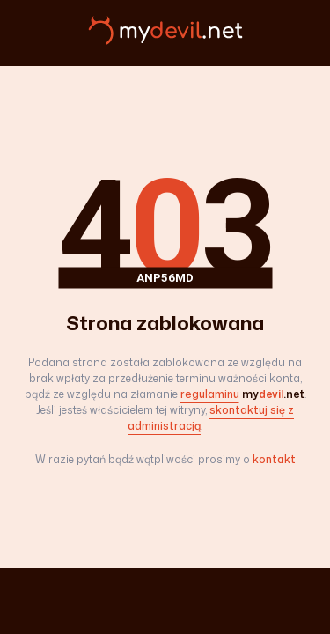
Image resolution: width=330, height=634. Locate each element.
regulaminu (209, 394)
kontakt (274, 459)
